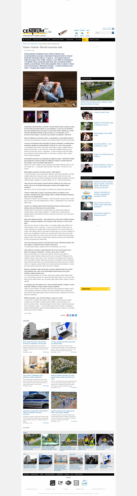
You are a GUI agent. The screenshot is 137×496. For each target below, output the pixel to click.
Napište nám (80, 489)
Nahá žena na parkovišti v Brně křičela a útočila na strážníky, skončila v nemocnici (35, 412)
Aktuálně (28, 39)
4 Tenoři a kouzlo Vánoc (101, 112)
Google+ (68, 315)
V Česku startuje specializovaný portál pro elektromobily (106, 466)
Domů (24, 44)
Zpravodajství (37, 39)
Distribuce (64, 31)
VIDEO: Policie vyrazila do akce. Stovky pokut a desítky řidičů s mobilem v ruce (86, 448)
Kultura (78, 39)
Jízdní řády (97, 289)
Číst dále (45, 352)
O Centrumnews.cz (31, 489)
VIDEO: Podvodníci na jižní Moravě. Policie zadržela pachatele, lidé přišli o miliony (49, 448)
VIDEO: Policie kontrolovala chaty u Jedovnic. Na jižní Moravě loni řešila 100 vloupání (32, 448)
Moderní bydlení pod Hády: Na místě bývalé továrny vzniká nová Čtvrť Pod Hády (62, 377)
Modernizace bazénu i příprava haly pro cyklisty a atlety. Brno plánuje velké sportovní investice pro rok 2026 (60, 468)
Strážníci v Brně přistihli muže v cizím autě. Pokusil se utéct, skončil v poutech (104, 448)
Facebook (73, 315)
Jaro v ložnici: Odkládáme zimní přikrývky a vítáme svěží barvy (33, 376)
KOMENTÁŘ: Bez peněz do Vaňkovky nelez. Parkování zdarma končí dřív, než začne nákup (76, 467)
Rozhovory (34, 44)
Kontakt (65, 489)
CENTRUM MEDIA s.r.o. (99, 489)
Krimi (48, 39)
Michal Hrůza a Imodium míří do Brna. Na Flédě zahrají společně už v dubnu (91, 467)
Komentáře (69, 39)
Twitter (70, 315)
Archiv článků (94, 39)
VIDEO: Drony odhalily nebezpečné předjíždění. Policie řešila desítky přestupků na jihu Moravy (68, 448)
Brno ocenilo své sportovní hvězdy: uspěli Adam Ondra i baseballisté (103, 205)
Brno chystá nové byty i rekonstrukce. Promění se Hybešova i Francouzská (35, 342)
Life (84, 39)
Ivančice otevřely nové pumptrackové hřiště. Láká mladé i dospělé (62, 411)
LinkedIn (76, 315)
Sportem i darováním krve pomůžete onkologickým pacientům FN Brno (102, 194)
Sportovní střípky (58, 39)
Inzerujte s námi (50, 489)
